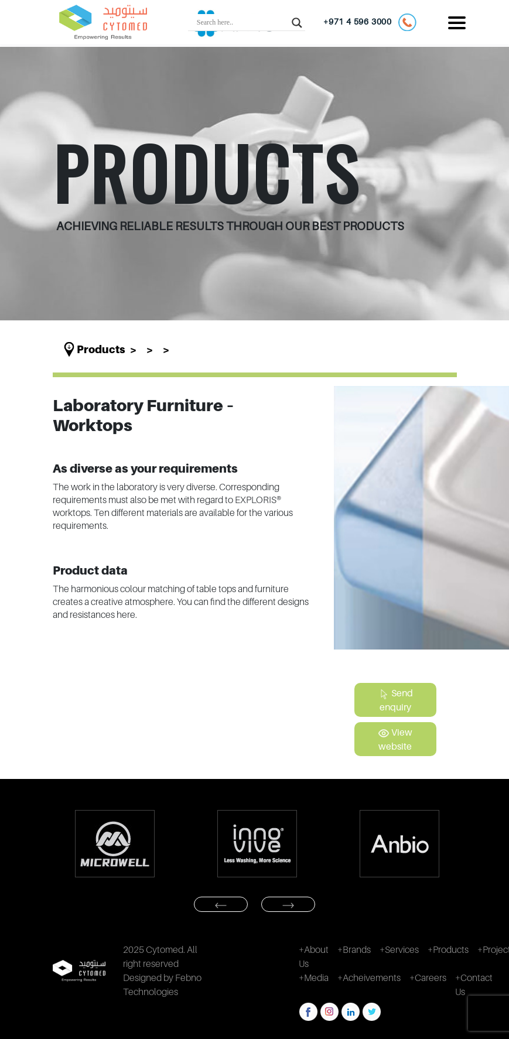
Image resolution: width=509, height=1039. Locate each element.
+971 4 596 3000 (369, 22)
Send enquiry (395, 700)
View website (395, 739)
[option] (115, 843)
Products (101, 349)
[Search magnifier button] (297, 22)
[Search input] (241, 22)
